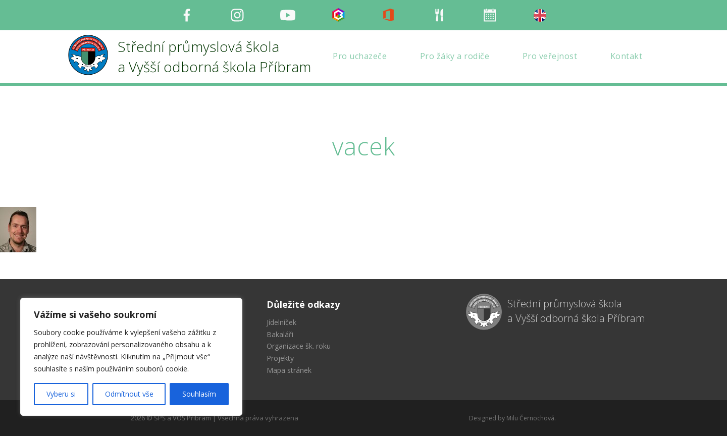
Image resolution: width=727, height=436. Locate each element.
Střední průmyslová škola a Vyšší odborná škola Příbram (576, 311)
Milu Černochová (530, 418)
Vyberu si (61, 394)
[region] (131, 357)
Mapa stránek (289, 370)
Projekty (280, 358)
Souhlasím (199, 394)
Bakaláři (280, 334)
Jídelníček (281, 322)
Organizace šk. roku (299, 346)
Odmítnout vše (129, 394)
